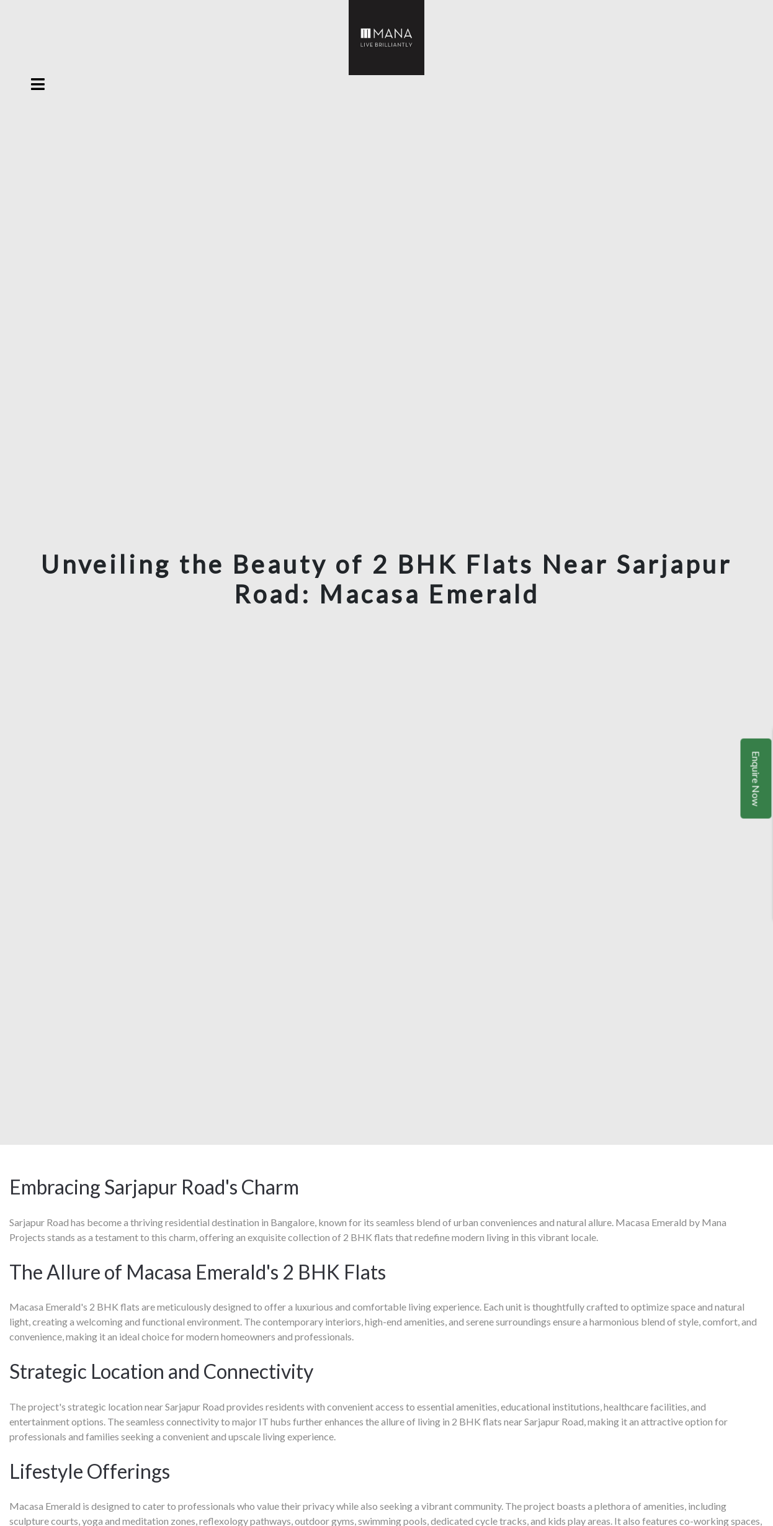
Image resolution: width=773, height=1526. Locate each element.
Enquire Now (756, 778)
